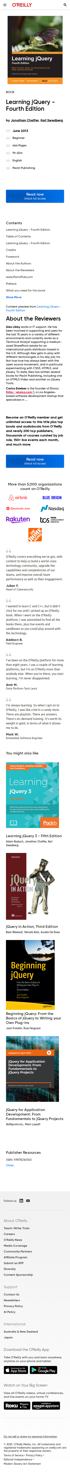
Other (10, 1165)
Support (11, 1287)
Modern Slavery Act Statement (22, 1463)
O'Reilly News (13, 1240)
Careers (9, 1234)
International (15, 1324)
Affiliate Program (15, 1257)
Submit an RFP (14, 1263)
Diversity (10, 1269)
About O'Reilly (15, 1220)
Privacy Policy (13, 1306)
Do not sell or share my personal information (30, 1436)
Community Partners (18, 1251)
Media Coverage (15, 1246)
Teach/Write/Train (16, 1228)
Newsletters (12, 1300)
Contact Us (11, 1294)
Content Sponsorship (18, 1275)
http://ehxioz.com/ (20, 392)
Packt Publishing (24, 168)
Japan (8, 1337)
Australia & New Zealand (21, 1332)
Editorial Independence (18, 1459)
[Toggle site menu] (4, 4)
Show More (13, 297)
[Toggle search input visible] (65, 4)
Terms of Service (14, 1455)
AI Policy (9, 1312)
